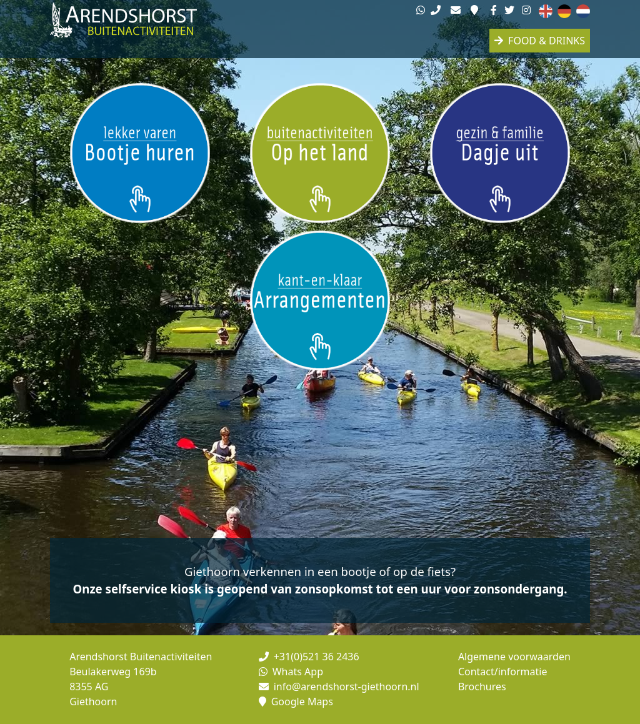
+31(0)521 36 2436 (309, 656)
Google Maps (296, 701)
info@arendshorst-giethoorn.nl (339, 686)
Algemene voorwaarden (514, 656)
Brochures (482, 686)
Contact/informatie (503, 671)
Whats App (291, 671)
